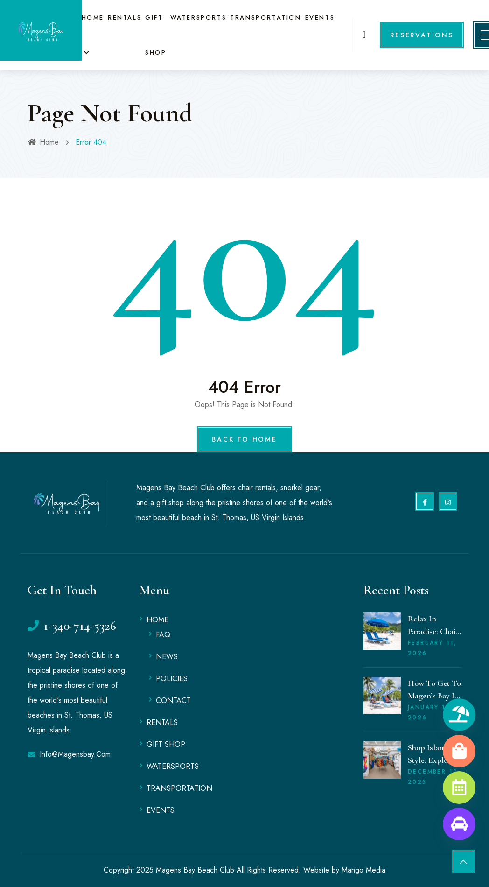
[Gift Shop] (459, 751)
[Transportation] (459, 824)
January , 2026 (430, 712)
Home (43, 142)
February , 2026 (432, 648)
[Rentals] (459, 714)
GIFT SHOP (166, 744)
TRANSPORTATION (264, 17)
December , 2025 (434, 776)
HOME (93, 17)
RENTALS (124, 17)
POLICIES (172, 678)
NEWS (167, 656)
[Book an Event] (459, 787)
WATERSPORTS (197, 17)
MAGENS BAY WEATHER (300, 617)
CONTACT (173, 700)
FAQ (163, 634)
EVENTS (318, 17)
